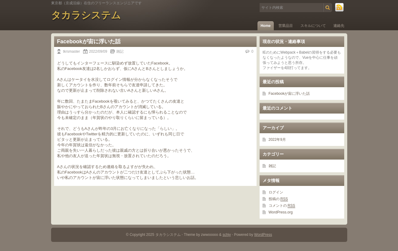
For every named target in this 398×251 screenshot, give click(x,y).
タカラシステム (86, 15)
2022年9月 (277, 139)
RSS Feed (339, 7)
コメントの (282, 205)
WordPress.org (281, 212)
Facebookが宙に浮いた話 (89, 41)
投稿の (278, 199)
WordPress (263, 235)
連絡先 (338, 26)
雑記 (120, 51)
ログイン (276, 192)
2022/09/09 (98, 51)
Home (265, 26)
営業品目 (285, 26)
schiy (226, 235)
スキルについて (313, 26)
